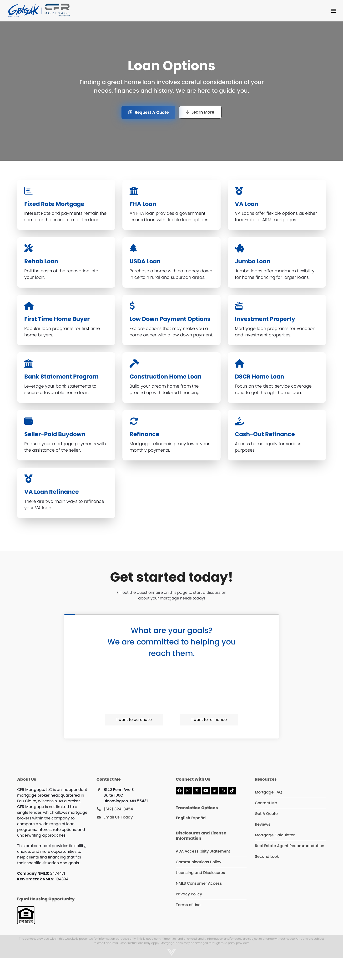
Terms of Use (188, 905)
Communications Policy (198, 862)
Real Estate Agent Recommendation (289, 845)
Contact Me (266, 803)
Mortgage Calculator (275, 835)
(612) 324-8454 (118, 809)
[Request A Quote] (148, 112)
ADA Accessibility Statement (203, 851)
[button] (333, 11)
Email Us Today (118, 817)
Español (198, 818)
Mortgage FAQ (268, 792)
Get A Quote (266, 813)
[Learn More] (200, 112)
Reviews (262, 824)
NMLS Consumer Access (199, 883)
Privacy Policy (189, 894)
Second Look (267, 856)
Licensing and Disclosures (200, 872)
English (183, 818)
